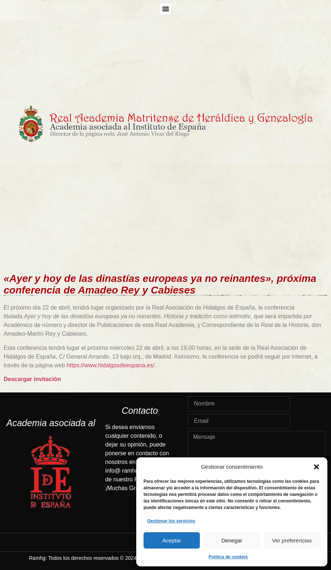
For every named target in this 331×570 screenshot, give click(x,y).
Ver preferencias (292, 540)
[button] (316, 466)
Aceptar (171, 540)
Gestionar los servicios (171, 520)
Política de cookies (228, 556)
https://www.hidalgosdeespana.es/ (110, 365)
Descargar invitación (32, 379)
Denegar (231, 540)
